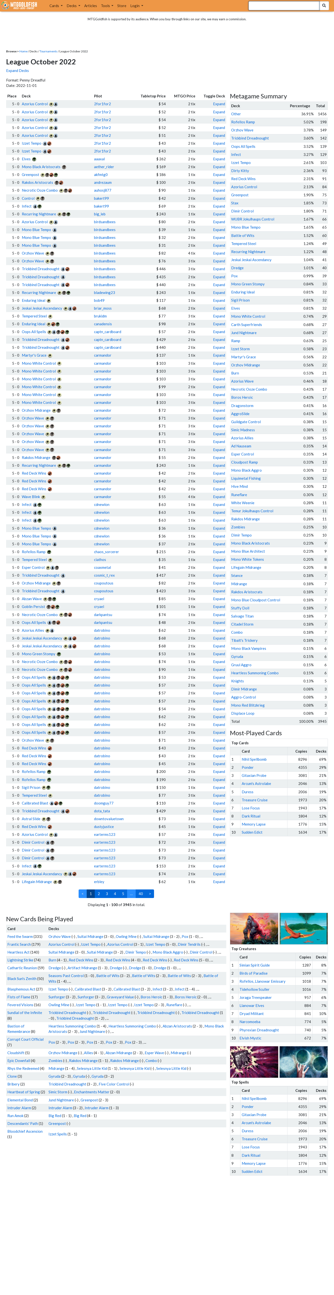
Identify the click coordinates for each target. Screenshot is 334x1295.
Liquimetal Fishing (246, 478)
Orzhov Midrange (36, 410)
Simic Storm (57, 1092)
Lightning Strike (20, 960)
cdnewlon (101, 504)
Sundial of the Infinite (24, 1012)
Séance (237, 575)
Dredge (54, 968)
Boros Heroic (151, 997)
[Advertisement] (283, 874)
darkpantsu (103, 614)
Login (135, 5)
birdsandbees (105, 222)
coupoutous (103, 583)
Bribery (13, 1084)
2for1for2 (102, 104)
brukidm (100, 316)
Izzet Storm (240, 349)
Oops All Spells (34, 331)
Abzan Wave (32, 598)
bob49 (99, 300)
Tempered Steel (34, 316)
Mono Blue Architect (248, 551)
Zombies (55, 1060)
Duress (247, 792)
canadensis (103, 324)
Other (236, 114)
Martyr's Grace (34, 355)
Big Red (54, 1115)
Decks (72, 5)
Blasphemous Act (21, 989)
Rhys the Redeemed (23, 1068)
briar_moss (103, 308)
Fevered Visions (20, 1005)
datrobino (102, 630)
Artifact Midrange (82, 968)
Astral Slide (31, 819)
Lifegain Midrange (37, 881)
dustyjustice (104, 826)
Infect (27, 206)
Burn (52, 960)
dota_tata (102, 811)
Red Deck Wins (34, 473)
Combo (151, 1060)
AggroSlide (240, 413)
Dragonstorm (242, 405)
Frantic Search (19, 944)
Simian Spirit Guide (254, 965)
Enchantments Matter (91, 1092)
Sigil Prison (31, 787)
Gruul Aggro (241, 665)
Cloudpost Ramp (244, 462)
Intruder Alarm (19, 1108)
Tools (106, 5)
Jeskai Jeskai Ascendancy (42, 308)
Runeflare (174, 1005)
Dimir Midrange (244, 689)
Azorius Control (35, 104)
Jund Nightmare (92, 1031)
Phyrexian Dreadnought (259, 1030)
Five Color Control (114, 1084)
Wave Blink (31, 496)
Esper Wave (154, 1052)
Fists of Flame (18, 997)
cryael (99, 598)
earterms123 (104, 834)
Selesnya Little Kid (92, 1068)
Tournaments (49, 51)
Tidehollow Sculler (254, 989)
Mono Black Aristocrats (41, 166)
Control (28, 198)
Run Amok (15, 1115)
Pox (185, 936)
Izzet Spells (57, 1134)
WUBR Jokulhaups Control (252, 219)
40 (141, 893)
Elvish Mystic (250, 1038)
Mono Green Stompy (38, 654)
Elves (26, 159)
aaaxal (99, 159)
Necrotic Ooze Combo (40, 190)
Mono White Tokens (247, 559)
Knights (237, 681)
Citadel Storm (242, 624)
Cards (54, 5)
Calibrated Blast (35, 803)
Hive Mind (239, 486)
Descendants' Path (22, 1123)
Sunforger (56, 997)
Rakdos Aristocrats (37, 182)
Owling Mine (126, 936)
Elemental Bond (20, 1100)
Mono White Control (39, 363)
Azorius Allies (33, 630)
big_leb (100, 214)
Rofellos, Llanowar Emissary (262, 981)
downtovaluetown (109, 819)
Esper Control (33, 567)
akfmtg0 (101, 174)
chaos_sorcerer (106, 551)
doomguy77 (104, 803)
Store (121, 5)
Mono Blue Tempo (36, 229)
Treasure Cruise (255, 800)
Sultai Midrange (90, 936)
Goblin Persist (33, 606)
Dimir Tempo (135, 952)
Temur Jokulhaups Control (252, 511)
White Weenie (242, 503)
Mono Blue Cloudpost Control (255, 600)
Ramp (235, 340)
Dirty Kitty (240, 170)
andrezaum (103, 182)
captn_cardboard (107, 331)
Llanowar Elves (251, 1005)
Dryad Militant (251, 1013)
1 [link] (91, 893)
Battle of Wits (107, 975)
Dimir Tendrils (189, 944)
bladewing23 (104, 292)
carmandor (102, 355)
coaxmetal (102, 567)
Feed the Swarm (20, 936)
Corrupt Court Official (25, 1039)
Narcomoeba (249, 1021)
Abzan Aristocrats (177, 1026)
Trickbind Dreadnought (41, 269)
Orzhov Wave (33, 253)
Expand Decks (17, 70)
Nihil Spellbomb (254, 759)
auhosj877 (102, 190)
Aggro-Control (243, 697)
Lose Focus (251, 808)
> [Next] (150, 893)
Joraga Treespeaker (255, 997)
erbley (99, 881)
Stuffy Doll (240, 608)
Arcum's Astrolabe (256, 783)
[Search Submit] (324, 5)
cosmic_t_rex (104, 575)
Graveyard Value (120, 997)
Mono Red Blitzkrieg (248, 705)
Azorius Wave (242, 381)
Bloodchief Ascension (25, 1131)
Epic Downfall (18, 1060)
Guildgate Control (246, 422)
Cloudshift (15, 1052)
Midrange (179, 1052)
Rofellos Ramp (34, 551)
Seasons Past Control (66, 975)
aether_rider (104, 166)
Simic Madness (243, 430)
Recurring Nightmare (39, 214)
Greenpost (30, 174)
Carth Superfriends (246, 324)
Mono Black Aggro (168, 952)
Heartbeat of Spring (23, 1092)
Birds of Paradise (253, 973)
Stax (235, 203)
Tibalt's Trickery (244, 640)
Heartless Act (18, 952)
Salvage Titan (242, 616)
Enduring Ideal (33, 300)
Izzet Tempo (31, 143)
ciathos (100, 559)
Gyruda (54, 1076)
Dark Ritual (251, 816)
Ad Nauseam (241, 446)
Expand (219, 104)
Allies (88, 1052)
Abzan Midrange (119, 1052)
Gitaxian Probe (254, 775)
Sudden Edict (252, 832)
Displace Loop (242, 713)
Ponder (248, 767)
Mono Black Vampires (248, 648)
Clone (12, 1076)
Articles (90, 5)
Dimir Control (33, 842)
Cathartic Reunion (22, 968)
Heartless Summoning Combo (72, 1026)
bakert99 (101, 198)
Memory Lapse (254, 824)
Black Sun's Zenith (21, 978)
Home (23, 51)
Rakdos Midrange (36, 457)
